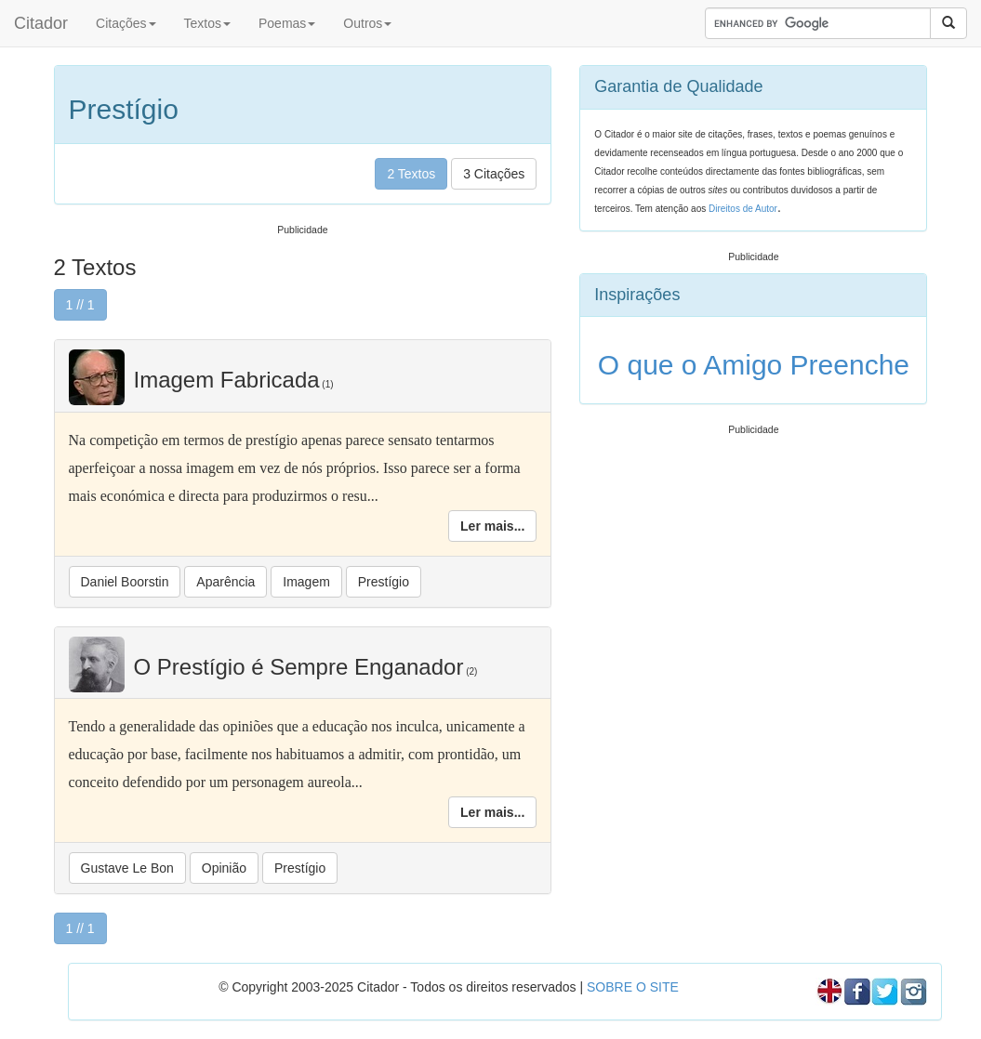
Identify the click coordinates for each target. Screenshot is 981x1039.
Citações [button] (125, 23)
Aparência (225, 581)
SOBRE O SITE (633, 987)
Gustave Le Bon (127, 868)
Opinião (224, 868)
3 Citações (493, 173)
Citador (41, 23)
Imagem (306, 581)
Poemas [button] (287, 23)
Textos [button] (207, 23)
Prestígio (383, 581)
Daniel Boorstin (125, 581)
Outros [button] (367, 23)
